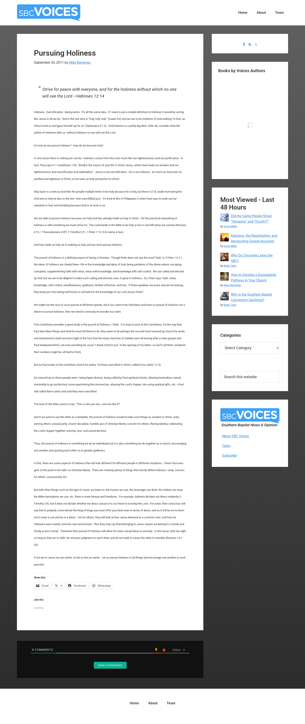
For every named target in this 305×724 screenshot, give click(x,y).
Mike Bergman (232, 285)
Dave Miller (230, 226)
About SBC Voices (235, 436)
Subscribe (229, 456)
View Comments (110, 665)
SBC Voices (48, 12)
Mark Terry (230, 265)
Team (226, 446)
